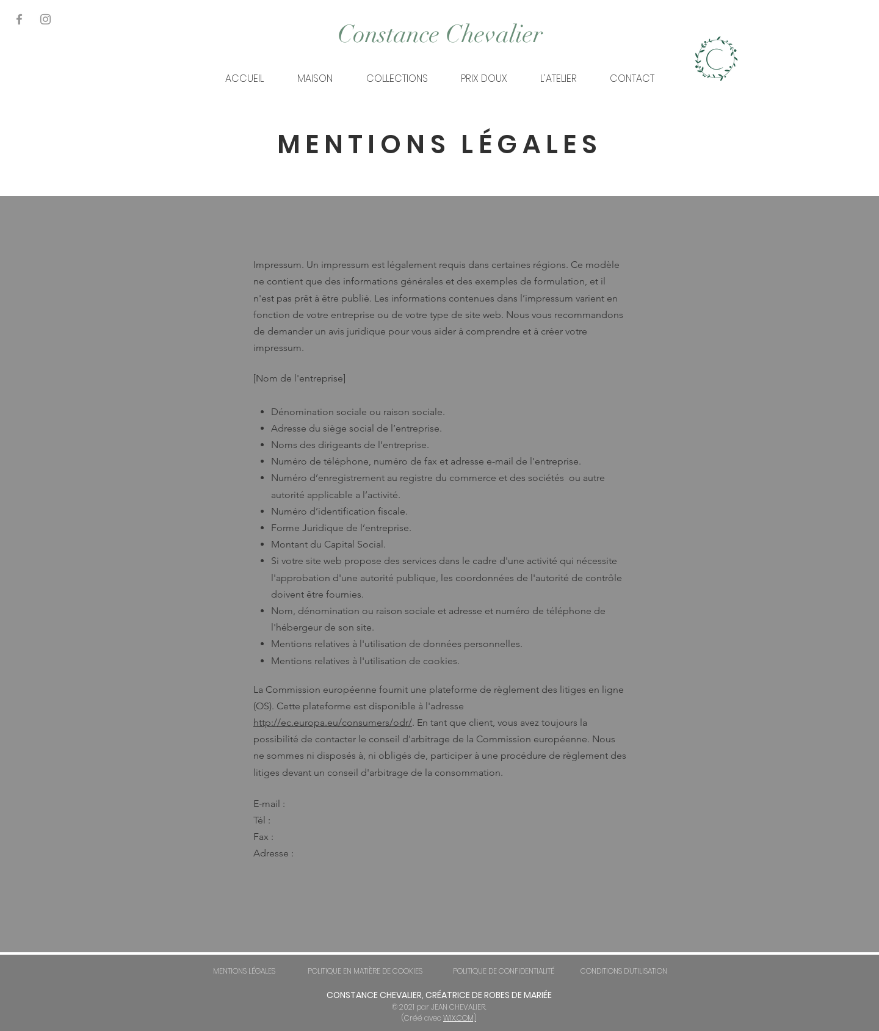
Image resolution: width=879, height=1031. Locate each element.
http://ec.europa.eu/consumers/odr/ (332, 722)
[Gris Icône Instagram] (45, 19)
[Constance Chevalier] (439, 34)
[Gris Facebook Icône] (19, 19)
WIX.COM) (459, 1018)
